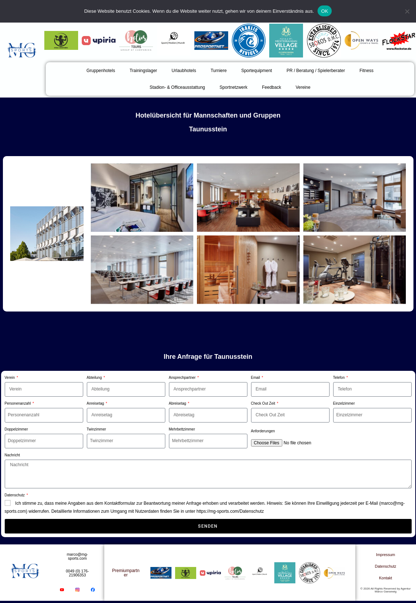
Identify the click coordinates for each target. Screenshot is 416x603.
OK (324, 11)
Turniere (219, 70)
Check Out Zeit (263, 403)
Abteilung (95, 378)
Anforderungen (263, 431)
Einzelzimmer (344, 403)
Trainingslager (143, 70)
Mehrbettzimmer (182, 429)
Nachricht (12, 455)
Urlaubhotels (183, 70)
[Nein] (407, 11)
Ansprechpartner (183, 378)
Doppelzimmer (16, 429)
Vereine (303, 87)
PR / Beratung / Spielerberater (316, 70)
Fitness (366, 70)
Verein (10, 378)
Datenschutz (15, 495)
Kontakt (385, 579)
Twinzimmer (96, 429)
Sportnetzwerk (233, 87)
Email (256, 378)
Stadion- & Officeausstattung (177, 87)
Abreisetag (178, 403)
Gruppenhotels (100, 70)
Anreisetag (96, 403)
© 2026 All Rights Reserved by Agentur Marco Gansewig (385, 591)
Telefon (339, 378)
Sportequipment (256, 70)
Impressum (385, 555)
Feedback (271, 87)
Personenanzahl (18, 403)
